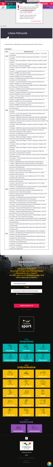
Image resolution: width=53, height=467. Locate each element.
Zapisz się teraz (26, 306)
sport (3, 8)
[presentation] (26, 299)
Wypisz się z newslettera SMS (26, 309)
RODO (26, 455)
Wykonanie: (26, 461)
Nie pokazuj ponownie (36, 21)
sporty (14, 7)
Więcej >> (35, 294)
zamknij (38, 5)
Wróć (5, 26)
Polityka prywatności (27, 452)
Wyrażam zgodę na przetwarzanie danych (25, 294)
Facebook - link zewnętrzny (26, 438)
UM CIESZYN (31, 458)
